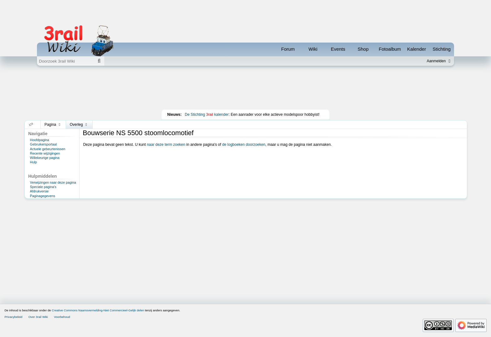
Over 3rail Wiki (38, 317)
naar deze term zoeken (166, 144)
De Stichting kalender (207, 114)
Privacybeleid (13, 317)
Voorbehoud (62, 317)
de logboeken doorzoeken (243, 144)
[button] (31, 124)
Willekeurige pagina (44, 158)
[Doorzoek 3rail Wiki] (65, 61)
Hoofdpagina (39, 140)
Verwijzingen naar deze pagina (53, 182)
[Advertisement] (245, 89)
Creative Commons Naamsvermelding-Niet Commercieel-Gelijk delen (98, 310)
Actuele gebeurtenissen (47, 149)
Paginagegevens (42, 196)
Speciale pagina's (43, 187)
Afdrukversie (39, 191)
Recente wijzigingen (45, 153)
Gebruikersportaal (43, 144)
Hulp (33, 162)
